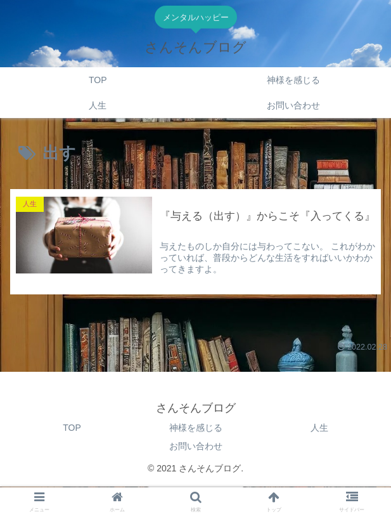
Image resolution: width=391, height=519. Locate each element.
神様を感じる (195, 428)
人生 (319, 428)
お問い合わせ (195, 446)
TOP (72, 428)
